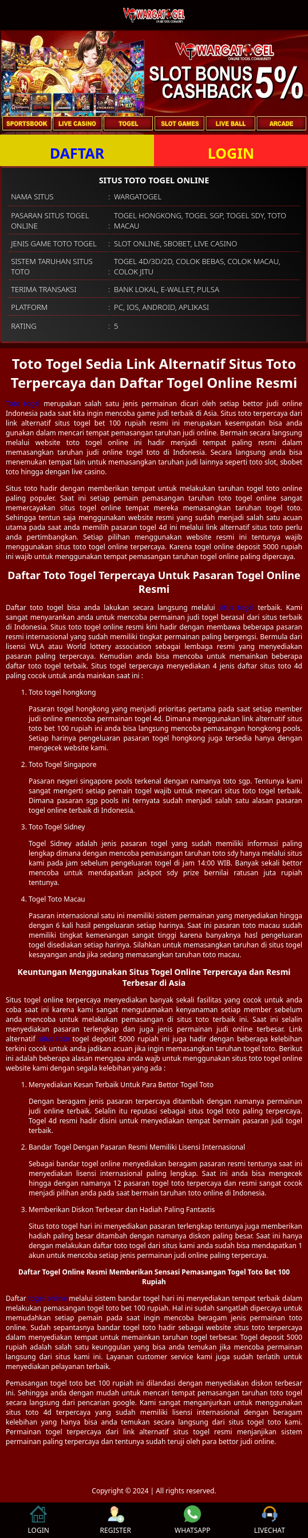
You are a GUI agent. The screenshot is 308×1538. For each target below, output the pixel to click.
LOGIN (231, 153)
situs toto (54, 1039)
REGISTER (115, 1520)
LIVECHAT (269, 1520)
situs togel (236, 607)
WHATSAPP (192, 1520)
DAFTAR (77, 153)
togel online (47, 1298)
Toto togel (23, 403)
